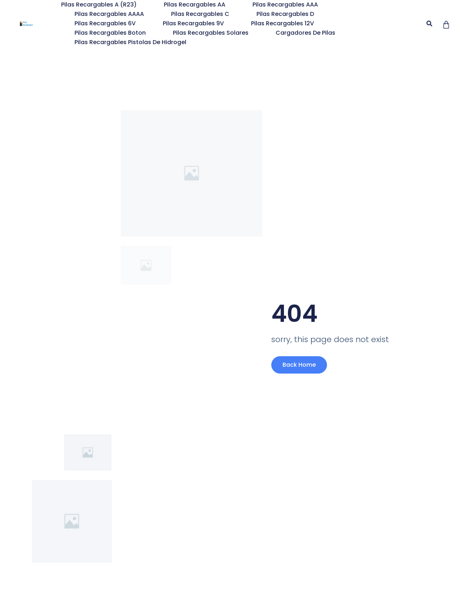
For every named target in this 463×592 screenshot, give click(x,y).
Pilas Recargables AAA (285, 4)
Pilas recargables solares (211, 33)
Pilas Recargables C (200, 14)
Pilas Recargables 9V (193, 23)
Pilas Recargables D (285, 14)
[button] (429, 24)
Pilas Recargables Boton (110, 33)
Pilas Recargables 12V (282, 23)
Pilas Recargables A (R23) (99, 4)
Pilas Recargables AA (194, 4)
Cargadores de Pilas (305, 33)
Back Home (299, 365)
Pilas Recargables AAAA (109, 14)
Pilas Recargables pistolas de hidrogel (130, 42)
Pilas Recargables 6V (105, 23)
